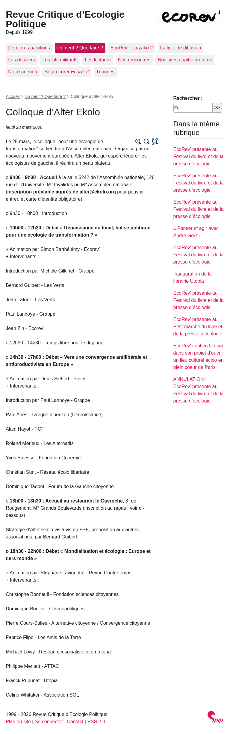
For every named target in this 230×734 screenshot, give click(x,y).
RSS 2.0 (96, 721)
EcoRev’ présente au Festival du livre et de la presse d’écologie (198, 156)
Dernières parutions (29, 47)
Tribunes (105, 71)
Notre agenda (22, 71)
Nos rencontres (134, 59)
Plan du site (18, 721)
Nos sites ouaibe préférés (185, 59)
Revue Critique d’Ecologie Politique (65, 19)
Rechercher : (188, 98)
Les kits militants (59, 59)
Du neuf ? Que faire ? (80, 47)
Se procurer (67, 71)
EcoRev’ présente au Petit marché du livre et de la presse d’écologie (198, 326)
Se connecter (49, 721)
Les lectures (98, 59)
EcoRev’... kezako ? (132, 47)
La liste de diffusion (180, 47)
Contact (75, 721)
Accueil (12, 96)
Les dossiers (21, 59)
